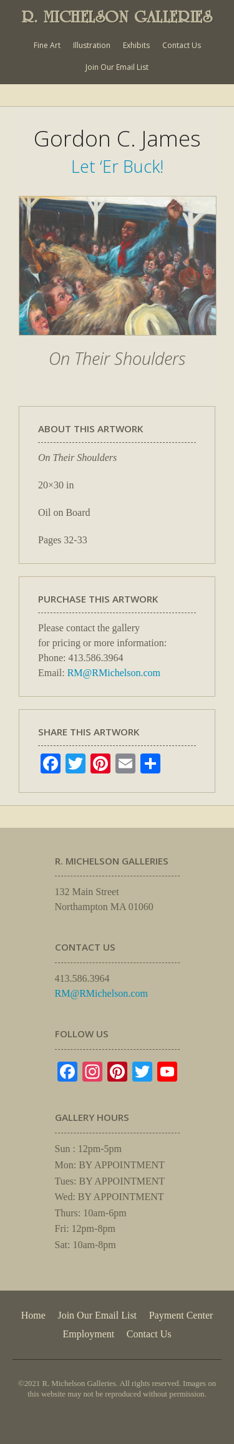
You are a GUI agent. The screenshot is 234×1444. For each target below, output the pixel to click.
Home (33, 1315)
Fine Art (47, 45)
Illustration (91, 45)
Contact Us (181, 45)
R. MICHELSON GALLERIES (117, 16)
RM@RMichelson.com (113, 672)
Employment (89, 1334)
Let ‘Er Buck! (117, 166)
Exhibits (136, 45)
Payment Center (181, 1315)
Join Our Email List (117, 67)
